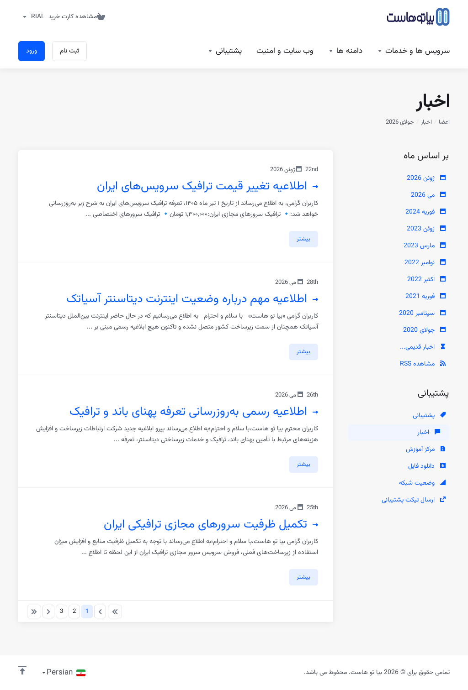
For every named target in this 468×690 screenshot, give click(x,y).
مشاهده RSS (423, 364)
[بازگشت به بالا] (22, 670)
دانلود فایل (427, 466)
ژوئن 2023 (426, 229)
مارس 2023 (425, 246)
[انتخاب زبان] (63, 673)
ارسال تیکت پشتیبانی (414, 500)
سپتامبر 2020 (422, 313)
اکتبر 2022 (426, 280)
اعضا (444, 122)
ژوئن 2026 (426, 178)
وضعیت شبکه (422, 483)
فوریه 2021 (425, 297)
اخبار (426, 122)
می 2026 (428, 195)
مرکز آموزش (426, 449)
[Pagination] (115, 611)
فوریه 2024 (425, 212)
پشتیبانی (429, 416)
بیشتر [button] (303, 239)
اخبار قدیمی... (423, 347)
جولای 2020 (424, 330)
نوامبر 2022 (425, 263)
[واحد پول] (31, 17)
